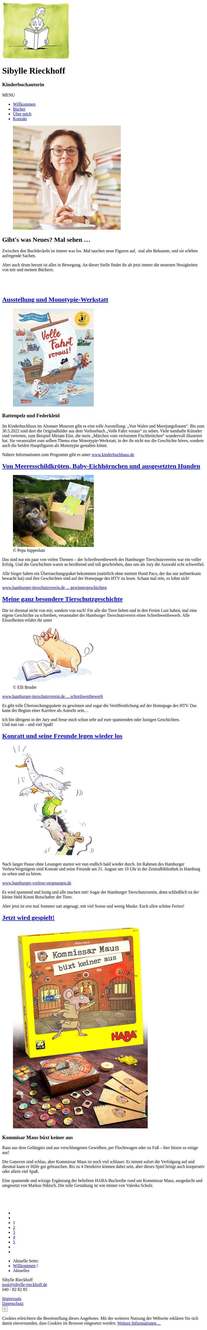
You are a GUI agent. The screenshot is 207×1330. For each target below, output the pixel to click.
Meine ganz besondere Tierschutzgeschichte (62, 598)
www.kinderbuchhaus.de (113, 454)
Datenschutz (12, 1303)
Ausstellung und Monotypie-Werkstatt (55, 299)
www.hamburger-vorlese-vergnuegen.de (36, 883)
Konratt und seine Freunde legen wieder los (62, 735)
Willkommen (24, 104)
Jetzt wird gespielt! (28, 917)
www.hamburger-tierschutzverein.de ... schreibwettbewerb (52, 696)
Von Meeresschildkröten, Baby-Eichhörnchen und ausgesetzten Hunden (101, 466)
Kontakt (20, 118)
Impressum (11, 1298)
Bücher (19, 109)
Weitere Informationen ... (139, 1323)
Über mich (22, 114)
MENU (8, 95)
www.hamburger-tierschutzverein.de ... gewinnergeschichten (54, 587)
